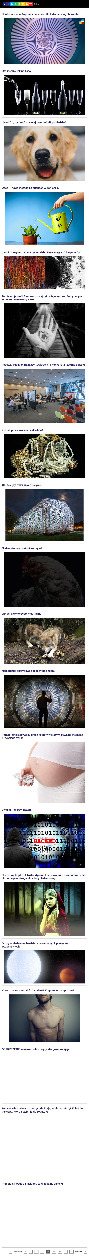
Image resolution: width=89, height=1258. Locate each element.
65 (54, 1252)
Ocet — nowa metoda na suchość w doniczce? (30, 187)
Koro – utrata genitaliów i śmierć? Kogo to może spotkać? (38, 990)
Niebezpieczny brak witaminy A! (22, 548)
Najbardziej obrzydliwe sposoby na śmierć (28, 670)
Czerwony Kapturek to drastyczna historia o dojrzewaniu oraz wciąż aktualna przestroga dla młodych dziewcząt (44, 877)
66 (60, 1252)
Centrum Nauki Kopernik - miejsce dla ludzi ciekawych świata (40, 14)
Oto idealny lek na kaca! (17, 71)
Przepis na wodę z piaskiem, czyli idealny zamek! (32, 1183)
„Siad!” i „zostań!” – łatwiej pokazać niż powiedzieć (34, 122)
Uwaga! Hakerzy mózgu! (17, 809)
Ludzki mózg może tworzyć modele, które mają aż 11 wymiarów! (41, 252)
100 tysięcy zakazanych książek (21, 485)
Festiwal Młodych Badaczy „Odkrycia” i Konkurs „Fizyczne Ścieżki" (44, 364)
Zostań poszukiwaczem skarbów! (22, 430)
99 (71, 1252)
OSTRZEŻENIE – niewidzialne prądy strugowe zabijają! (36, 1049)
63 (42, 1252)
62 (36, 1252)
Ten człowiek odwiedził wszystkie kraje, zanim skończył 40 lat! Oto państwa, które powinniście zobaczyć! (43, 1110)
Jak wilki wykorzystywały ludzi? (21, 613)
